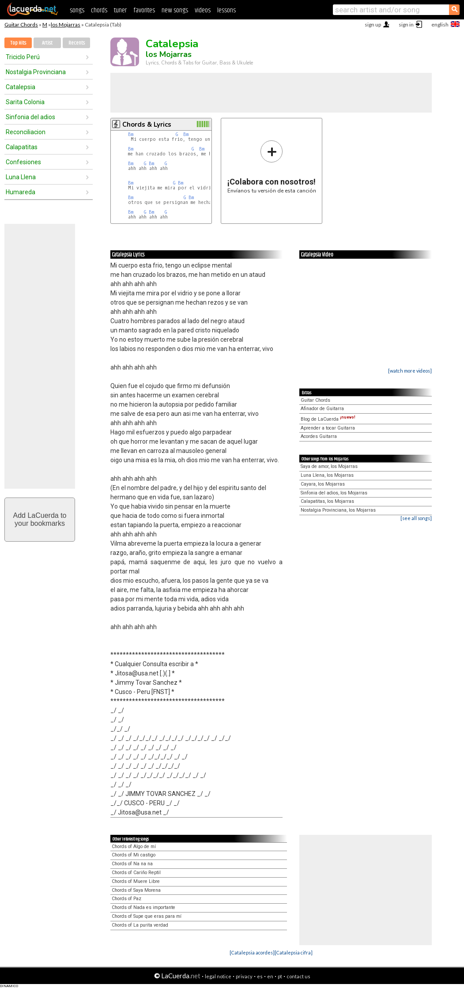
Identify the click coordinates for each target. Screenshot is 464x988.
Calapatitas (22, 147)
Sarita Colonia (25, 102)
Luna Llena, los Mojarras (327, 475)
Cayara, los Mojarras (323, 484)
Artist (47, 43)
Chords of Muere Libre (136, 881)
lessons (226, 10)
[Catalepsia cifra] (294, 952)
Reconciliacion (25, 132)
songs (77, 10)
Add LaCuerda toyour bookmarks (40, 519)
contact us (298, 976)
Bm (130, 134)
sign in (406, 24)
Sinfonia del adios (30, 117)
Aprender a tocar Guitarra (328, 428)
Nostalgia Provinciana (36, 71)
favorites (144, 10)
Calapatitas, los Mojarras (327, 501)
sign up (373, 24)
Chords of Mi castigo (133, 855)
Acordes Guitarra (319, 436)
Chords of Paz (126, 898)
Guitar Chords (21, 24)
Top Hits (18, 43)
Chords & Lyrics (146, 124)
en (270, 976)
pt (280, 976)
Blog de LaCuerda (328, 419)
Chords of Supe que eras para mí (146, 916)
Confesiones (23, 162)
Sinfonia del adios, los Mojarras (334, 493)
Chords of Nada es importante (143, 907)
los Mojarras (65, 24)
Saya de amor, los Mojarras (329, 466)
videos (203, 10)
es (260, 976)
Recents (76, 43)
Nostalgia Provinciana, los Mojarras (338, 510)
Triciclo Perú (23, 56)
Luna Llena (21, 177)
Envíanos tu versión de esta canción (271, 166)
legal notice (218, 976)
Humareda (20, 192)
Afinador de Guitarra (322, 408)
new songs (175, 10)
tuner (120, 10)
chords (99, 10)
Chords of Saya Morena (136, 890)
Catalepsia (20, 87)
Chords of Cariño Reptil (136, 872)
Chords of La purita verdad (140, 925)
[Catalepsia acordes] (252, 952)
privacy (244, 976)
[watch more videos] (410, 370)
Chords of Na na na (132, 864)
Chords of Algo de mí (134, 846)
